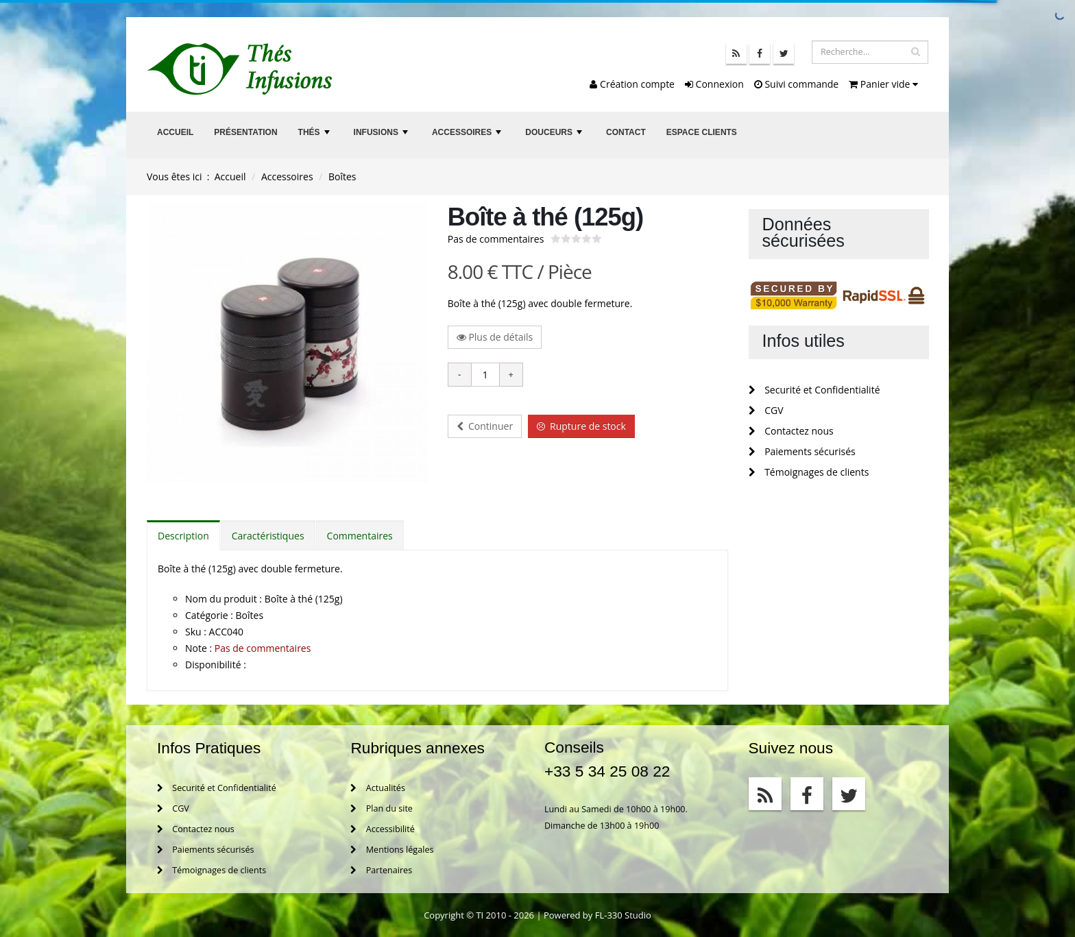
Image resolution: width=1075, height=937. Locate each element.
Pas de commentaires (496, 238)
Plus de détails (495, 336)
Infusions (382, 136)
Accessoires (468, 136)
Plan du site (381, 808)
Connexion (714, 83)
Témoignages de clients (809, 471)
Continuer (485, 426)
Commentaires (360, 535)
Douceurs (555, 136)
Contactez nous (791, 430)
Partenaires (381, 870)
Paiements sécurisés (802, 451)
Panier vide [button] (883, 83)
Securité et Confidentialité (814, 389)
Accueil (175, 132)
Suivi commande (796, 83)
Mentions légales (391, 849)
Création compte (632, 83)
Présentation (245, 132)
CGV (766, 410)
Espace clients (701, 132)
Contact (626, 132)
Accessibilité (382, 829)
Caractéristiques (268, 535)
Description (183, 535)
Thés (315, 136)
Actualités (377, 788)
